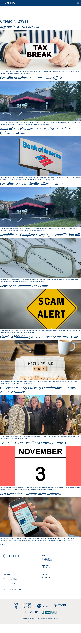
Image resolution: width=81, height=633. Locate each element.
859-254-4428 (14, 585)
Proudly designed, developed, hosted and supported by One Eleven (40, 621)
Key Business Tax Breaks (19, 26)
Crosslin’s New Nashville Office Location (31, 183)
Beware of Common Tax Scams (24, 285)
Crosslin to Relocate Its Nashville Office (31, 77)
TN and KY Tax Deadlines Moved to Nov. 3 (33, 442)
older (2, 544)
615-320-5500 (14, 579)
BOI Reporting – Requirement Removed (30, 493)
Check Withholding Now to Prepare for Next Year (39, 336)
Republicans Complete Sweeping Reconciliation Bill (40, 234)
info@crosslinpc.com (15, 589)
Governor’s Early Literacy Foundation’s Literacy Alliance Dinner (38, 389)
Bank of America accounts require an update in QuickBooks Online (37, 130)
